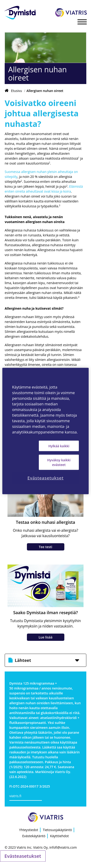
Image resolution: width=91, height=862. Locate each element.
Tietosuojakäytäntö (57, 830)
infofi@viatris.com (63, 847)
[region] (45, 431)
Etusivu (16, 90)
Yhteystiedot (28, 830)
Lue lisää (45, 637)
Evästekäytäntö (33, 836)
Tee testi (45, 547)
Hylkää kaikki (58, 446)
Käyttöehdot (59, 836)
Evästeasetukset (22, 856)
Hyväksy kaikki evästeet (59, 462)
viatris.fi (15, 796)
